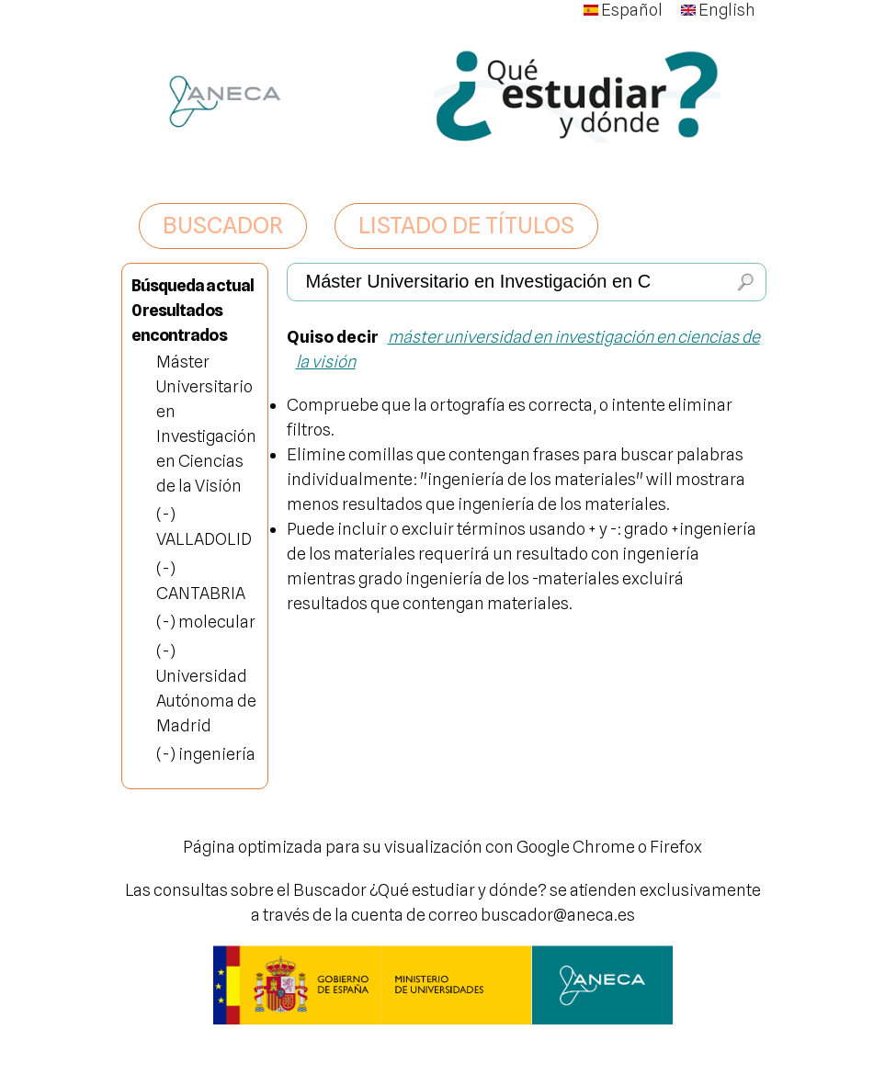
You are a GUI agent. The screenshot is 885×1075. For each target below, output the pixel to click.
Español (623, 9)
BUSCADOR (223, 225)
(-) (166, 514)
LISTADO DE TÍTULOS (466, 225)
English (718, 9)
